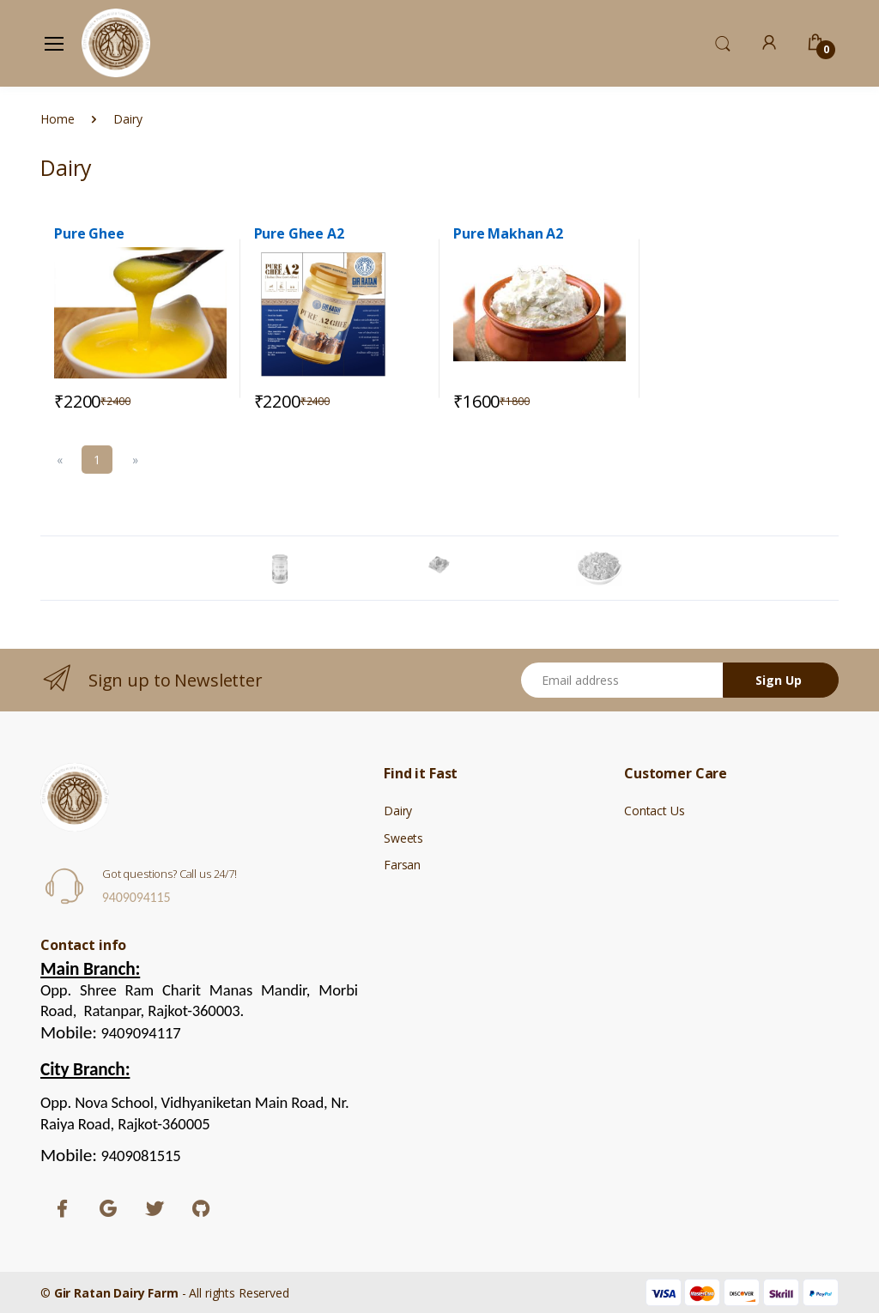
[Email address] (622, 680)
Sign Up (778, 680)
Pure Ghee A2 (299, 233)
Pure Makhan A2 (508, 233)
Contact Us (654, 810)
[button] (722, 42)
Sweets (403, 838)
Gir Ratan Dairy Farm (116, 1293)
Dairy (398, 810)
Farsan (402, 864)
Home (57, 119)
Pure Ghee (89, 233)
